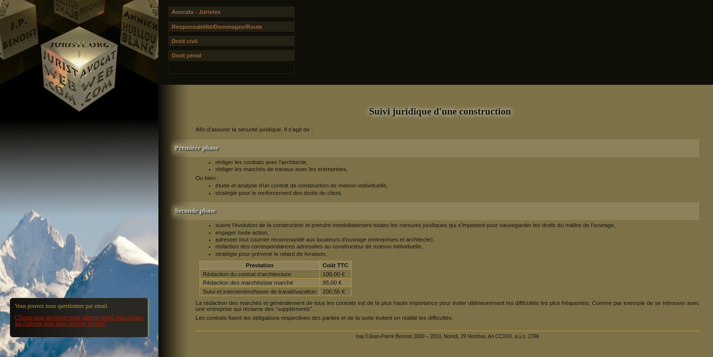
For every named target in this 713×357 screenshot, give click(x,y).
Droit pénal (187, 56)
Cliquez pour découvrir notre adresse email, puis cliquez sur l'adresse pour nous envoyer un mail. (79, 320)
